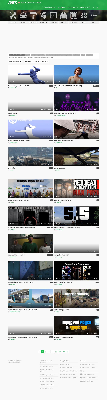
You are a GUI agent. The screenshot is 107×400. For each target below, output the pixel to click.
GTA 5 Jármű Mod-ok (46, 366)
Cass (57, 88)
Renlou (12, 202)
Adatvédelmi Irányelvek (87, 364)
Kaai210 (58, 202)
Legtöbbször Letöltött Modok (68, 371)
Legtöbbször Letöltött (36, 61)
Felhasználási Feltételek (87, 367)
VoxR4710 (59, 229)
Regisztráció (85, 7)
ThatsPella (59, 284)
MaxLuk (58, 311)
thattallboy (59, 257)
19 (64, 352)
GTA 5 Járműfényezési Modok (47, 370)
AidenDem (59, 339)
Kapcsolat (83, 361)
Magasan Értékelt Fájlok (67, 374)
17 (56, 352)
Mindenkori (15, 61)
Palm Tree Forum (15, 311)
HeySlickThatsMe (61, 115)
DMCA (82, 371)
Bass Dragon (13, 142)
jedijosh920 (13, 115)
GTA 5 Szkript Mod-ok (47, 378)
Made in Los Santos (14, 362)
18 (60, 352)
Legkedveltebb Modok (67, 367)
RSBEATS (13, 257)
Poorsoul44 (59, 142)
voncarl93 (12, 284)
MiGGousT (13, 88)
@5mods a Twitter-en (87, 374)
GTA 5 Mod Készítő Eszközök (46, 362)
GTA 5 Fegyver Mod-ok (47, 375)
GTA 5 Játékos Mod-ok (47, 381)
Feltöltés (61, 7)
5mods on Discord (86, 381)
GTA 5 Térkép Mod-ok (47, 385)
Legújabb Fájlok (65, 361)
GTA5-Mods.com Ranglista (68, 377)
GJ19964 (12, 229)
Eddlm (58, 170)
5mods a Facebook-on (88, 378)
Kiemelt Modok (64, 364)
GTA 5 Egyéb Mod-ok (46, 388)
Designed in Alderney (14, 360)
